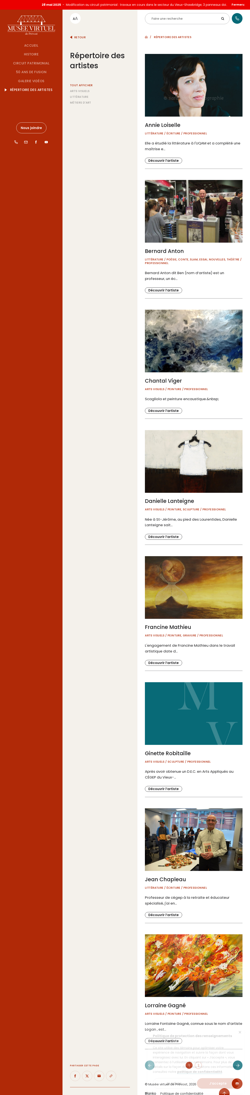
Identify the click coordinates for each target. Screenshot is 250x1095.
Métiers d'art (80, 99)
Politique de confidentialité (181, 1089)
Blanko (150, 1089)
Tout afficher (81, 81)
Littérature (79, 93)
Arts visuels (80, 87)
